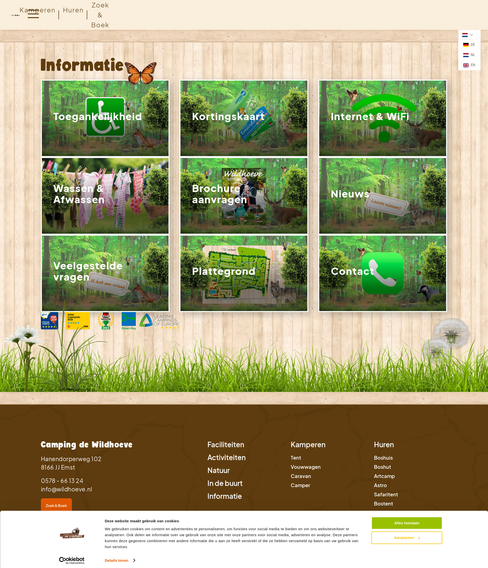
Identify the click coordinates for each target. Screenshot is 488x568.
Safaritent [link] (386, 497)
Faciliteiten (225, 447)
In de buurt (225, 485)
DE (469, 45)
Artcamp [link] (384, 478)
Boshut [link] (382, 469)
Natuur (218, 473)
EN (469, 65)
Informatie (224, 498)
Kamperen (38, 10)
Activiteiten (226, 460)
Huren (384, 447)
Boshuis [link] (383, 460)
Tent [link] (296, 460)
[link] (105, 119)
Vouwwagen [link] (306, 469)
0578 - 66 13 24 (62, 483)
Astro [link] (380, 488)
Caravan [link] (301, 478)
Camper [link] (300, 488)
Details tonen (116, 558)
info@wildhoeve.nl (66, 491)
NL (469, 55)
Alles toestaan (407, 521)
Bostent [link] (383, 506)
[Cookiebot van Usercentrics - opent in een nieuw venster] (71, 558)
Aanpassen (407, 535)
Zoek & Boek (56, 508)
